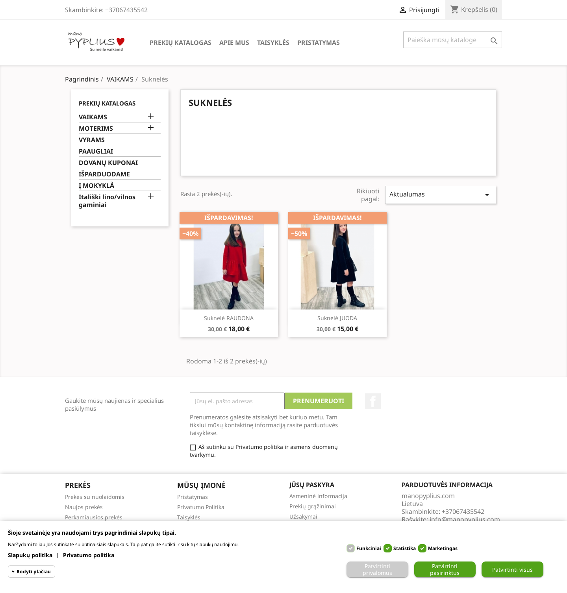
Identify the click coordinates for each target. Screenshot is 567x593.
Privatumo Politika (200, 507)
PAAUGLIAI (96, 151)
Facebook (373, 401)
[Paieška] (452, 40)
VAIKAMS (93, 117)
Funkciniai (368, 548)
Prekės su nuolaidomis (94, 496)
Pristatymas (318, 42)
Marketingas (443, 548)
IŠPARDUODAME (104, 174)
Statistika (404, 548)
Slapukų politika (30, 555)
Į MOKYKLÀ (96, 186)
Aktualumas (440, 195)
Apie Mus (234, 42)
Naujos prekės (84, 507)
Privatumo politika (88, 555)
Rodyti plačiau (34, 571)
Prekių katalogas (180, 42)
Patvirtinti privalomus (377, 569)
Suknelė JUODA (337, 318)
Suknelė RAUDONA (229, 318)
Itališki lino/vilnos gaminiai (107, 201)
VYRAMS (92, 140)
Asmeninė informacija (318, 496)
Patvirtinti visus (512, 569)
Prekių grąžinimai (312, 506)
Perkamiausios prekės (93, 517)
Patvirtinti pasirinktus (445, 569)
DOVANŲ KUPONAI (108, 163)
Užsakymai (303, 516)
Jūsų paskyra (311, 484)
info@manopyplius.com (465, 519)
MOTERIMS (96, 128)
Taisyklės (273, 42)
